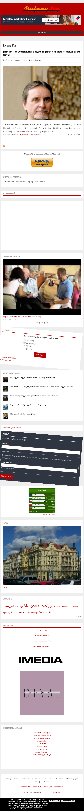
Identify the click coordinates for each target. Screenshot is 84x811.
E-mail (4, 438)
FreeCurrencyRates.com (49, 514)
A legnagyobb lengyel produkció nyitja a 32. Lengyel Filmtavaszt (32, 378)
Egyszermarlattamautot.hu (42, 641)
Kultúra (16, 779)
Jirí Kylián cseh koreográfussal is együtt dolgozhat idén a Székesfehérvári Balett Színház (41, 53)
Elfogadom (54, 801)
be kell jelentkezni (23, 135)
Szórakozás (36, 779)
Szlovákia (26, 343)
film (30, 612)
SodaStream (74, 607)
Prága (5, 587)
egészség (6, 612)
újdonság (55, 606)
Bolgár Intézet (42, 749)
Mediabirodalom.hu (42, 635)
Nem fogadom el (68, 801)
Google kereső (9, 193)
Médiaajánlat (36, 787)
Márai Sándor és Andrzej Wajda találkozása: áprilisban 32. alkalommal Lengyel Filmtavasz (41, 387)
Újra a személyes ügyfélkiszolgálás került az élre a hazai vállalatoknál (35, 396)
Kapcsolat (46, 781)
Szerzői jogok (47, 787)
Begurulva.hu (42, 630)
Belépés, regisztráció (12, 177)
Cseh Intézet (42, 744)
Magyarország (37, 605)
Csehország (28, 339)
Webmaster (56, 792)
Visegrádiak (25, 779)
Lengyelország (28, 341)
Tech (44, 779)
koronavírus (19, 612)
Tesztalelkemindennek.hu (42, 646)
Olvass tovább (74, 134)
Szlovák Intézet (42, 746)
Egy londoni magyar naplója (42, 735)
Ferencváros (65, 607)
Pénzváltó (42, 490)
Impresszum (25, 787)
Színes (51, 779)
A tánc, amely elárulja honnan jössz (22, 414)
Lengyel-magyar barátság (42, 738)
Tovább (78, 616)
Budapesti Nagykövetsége (42, 755)
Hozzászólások (36, 135)
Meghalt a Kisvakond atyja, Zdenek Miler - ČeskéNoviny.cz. (23, 317)
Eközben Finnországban (42, 732)
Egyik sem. (26, 346)
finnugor (35, 613)
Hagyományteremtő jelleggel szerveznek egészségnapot (30, 405)
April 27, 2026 (33, 511)
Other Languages (72, 779)
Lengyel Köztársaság (42, 752)
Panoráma (59, 779)
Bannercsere (58, 787)
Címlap (8, 779)
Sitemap (37, 781)
